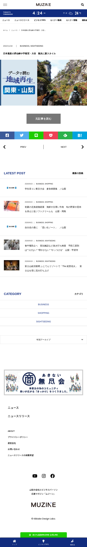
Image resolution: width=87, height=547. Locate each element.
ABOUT (11, 430)
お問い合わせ (14, 449)
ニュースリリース (21, 20)
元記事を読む (43, 118)
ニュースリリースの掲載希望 (21, 455)
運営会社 (12, 443)
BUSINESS (24, 46)
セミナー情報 (71, 20)
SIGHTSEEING (36, 46)
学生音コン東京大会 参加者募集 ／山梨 (45, 189)
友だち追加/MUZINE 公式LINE (43, 535)
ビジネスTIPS (40, 20)
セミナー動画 (55, 20)
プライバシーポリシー (18, 437)
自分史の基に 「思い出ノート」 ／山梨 (45, 227)
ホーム (5, 30)
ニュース (6, 20)
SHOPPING (49, 184)
